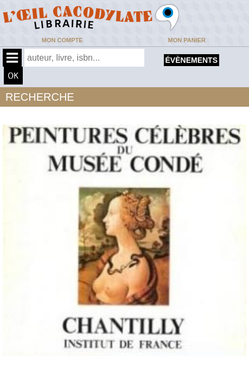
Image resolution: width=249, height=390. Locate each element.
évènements (191, 60)
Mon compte (62, 40)
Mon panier (187, 40)
